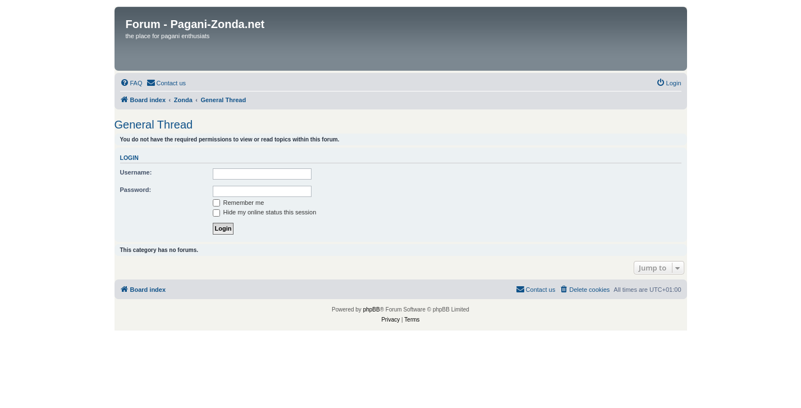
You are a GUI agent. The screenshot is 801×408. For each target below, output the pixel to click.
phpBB (371, 309)
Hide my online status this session (265, 212)
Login (129, 157)
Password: (136, 189)
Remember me (238, 202)
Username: (136, 172)
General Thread (154, 124)
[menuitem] (131, 83)
